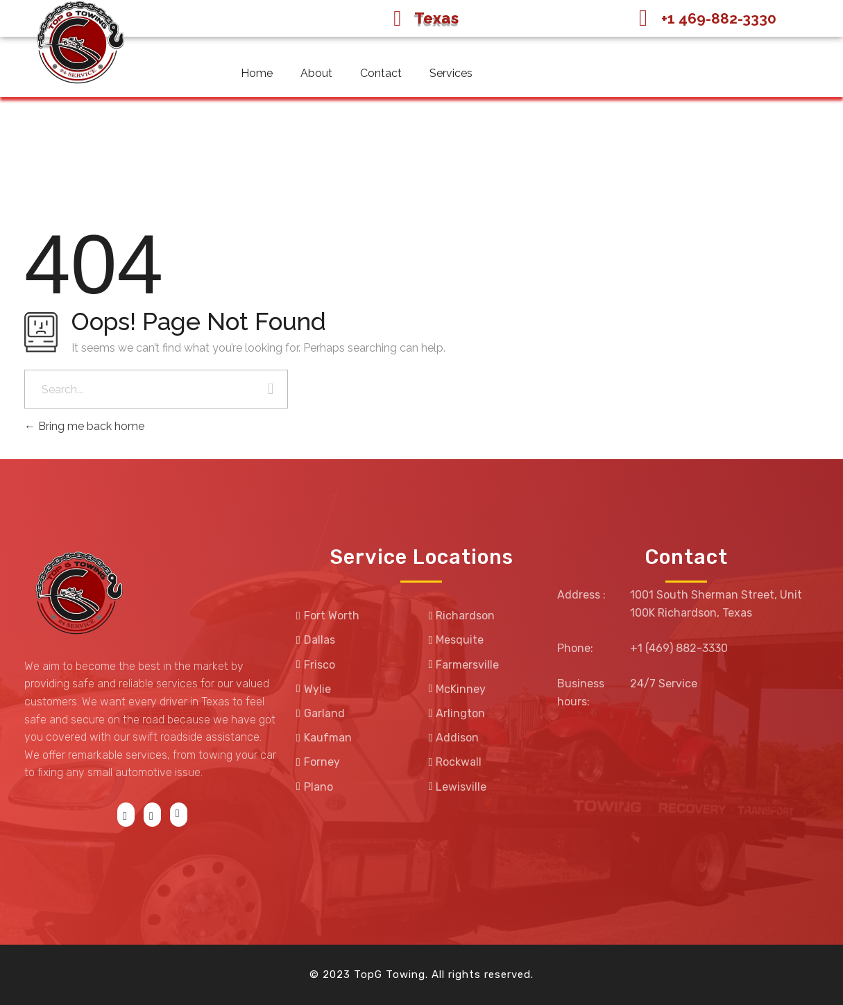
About (316, 73)
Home (257, 73)
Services (450, 73)
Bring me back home (84, 426)
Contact (381, 73)
